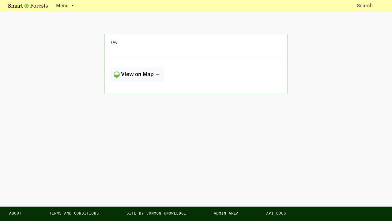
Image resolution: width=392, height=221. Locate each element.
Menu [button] (63, 6)
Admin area (226, 213)
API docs (276, 213)
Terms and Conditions (74, 213)
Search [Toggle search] (370, 6)
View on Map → (137, 75)
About (15, 213)
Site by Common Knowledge (156, 213)
